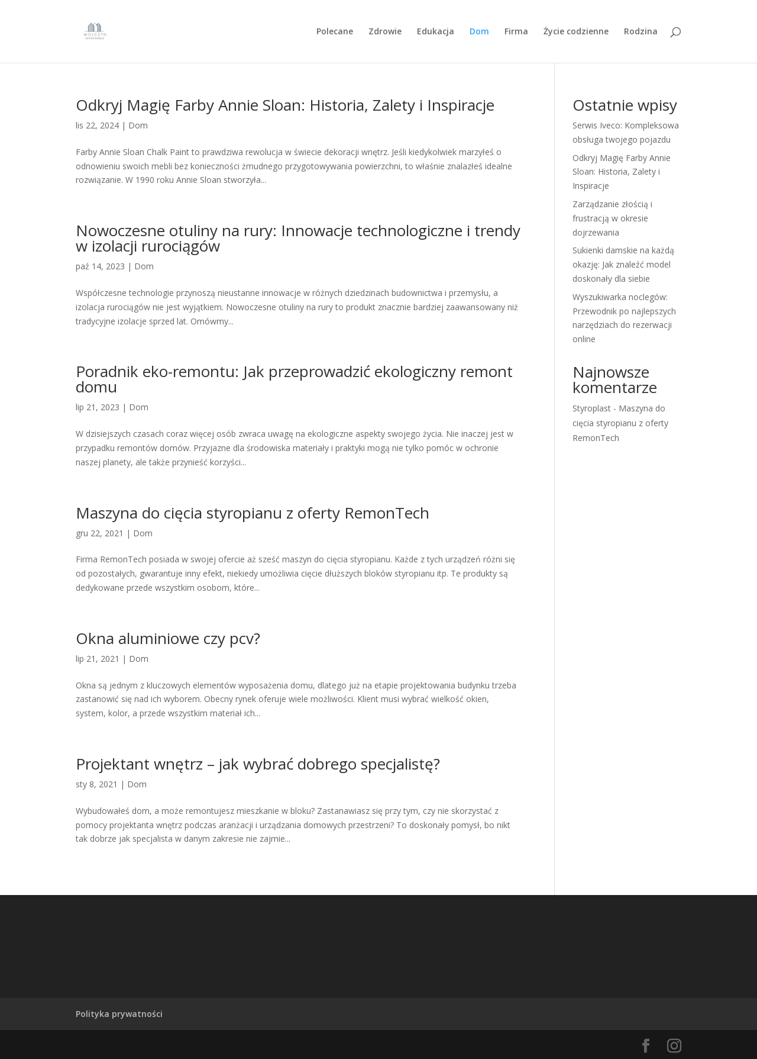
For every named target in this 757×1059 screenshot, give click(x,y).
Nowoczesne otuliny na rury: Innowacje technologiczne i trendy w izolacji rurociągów (298, 238)
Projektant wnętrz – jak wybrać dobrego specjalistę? (258, 763)
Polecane (334, 32)
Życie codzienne (576, 32)
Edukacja (435, 32)
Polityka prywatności (119, 1013)
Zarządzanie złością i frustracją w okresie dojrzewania (612, 218)
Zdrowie (385, 32)
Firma (516, 32)
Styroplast (591, 408)
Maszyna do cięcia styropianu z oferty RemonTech (252, 512)
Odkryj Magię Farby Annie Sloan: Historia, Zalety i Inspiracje (285, 104)
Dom (479, 32)
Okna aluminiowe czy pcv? (168, 638)
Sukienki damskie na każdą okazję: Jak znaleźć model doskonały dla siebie (623, 264)
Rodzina (641, 32)
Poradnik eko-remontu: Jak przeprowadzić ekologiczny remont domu (294, 378)
